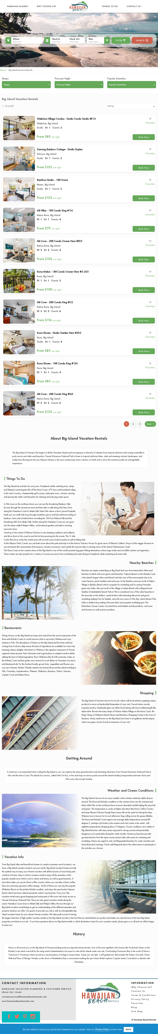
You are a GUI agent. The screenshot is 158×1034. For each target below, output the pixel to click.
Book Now (143, 137)
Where (16, 39)
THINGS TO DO (110, 6)
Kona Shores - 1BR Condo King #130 (57, 363)
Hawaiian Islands (17, 6)
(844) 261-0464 (12, 992)
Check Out (74, 39)
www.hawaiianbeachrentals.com (18, 1001)
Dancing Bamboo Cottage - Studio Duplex (60, 149)
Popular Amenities (116, 78)
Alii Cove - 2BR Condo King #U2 (55, 302)
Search (142, 40)
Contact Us (134, 6)
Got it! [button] (128, 1029)
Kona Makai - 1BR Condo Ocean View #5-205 (63, 271)
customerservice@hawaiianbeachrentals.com (24, 996)
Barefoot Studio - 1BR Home (52, 180)
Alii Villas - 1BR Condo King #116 (55, 210)
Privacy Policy (140, 999)
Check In (56, 39)
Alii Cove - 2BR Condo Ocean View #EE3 (59, 241)
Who (91, 39)
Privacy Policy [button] (102, 1029)
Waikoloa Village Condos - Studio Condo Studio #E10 (66, 119)
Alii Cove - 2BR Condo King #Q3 (55, 394)
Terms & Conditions (143, 995)
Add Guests (93, 41)
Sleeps (5, 78)
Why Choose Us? (46, 6)
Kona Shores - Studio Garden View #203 (59, 333)
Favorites (137, 1003)
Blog (134, 1007)
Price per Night (62, 78)
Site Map (137, 1011)
